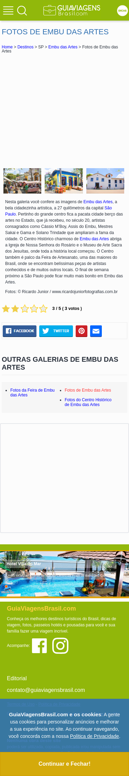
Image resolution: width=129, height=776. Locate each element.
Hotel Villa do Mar (24, 563)
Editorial (17, 678)
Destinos (26, 47)
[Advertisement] (64, 110)
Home (7, 47)
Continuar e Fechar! (64, 764)
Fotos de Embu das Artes (88, 390)
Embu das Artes (63, 47)
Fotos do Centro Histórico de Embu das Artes (88, 402)
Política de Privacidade (94, 736)
